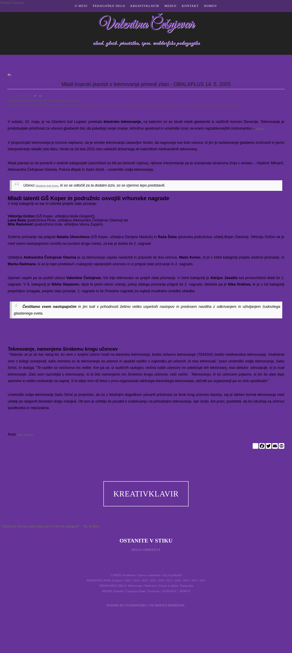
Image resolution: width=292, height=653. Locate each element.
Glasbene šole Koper (46, 185)
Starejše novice (21, 458)
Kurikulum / (130, 575)
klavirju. (260, 128)
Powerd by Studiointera (126, 605)
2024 (136, 580)
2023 (144, 580)
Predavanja (186, 585)
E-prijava (117, 580)
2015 (186, 580)
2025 (128, 580)
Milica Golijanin (25, 434)
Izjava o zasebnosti (149, 575)
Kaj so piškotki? (172, 575)
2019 (161, 580)
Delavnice (151, 585)
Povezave (153, 591)
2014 (194, 580)
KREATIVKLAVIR (146, 493)
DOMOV (185, 591)
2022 (153, 580)
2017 (169, 580)
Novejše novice (271, 458)
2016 (177, 580)
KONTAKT (169, 591)
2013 (202, 580)
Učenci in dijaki (168, 585)
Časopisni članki (136, 591)
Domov (146, 458)
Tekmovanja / (136, 585)
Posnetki (118, 591)
